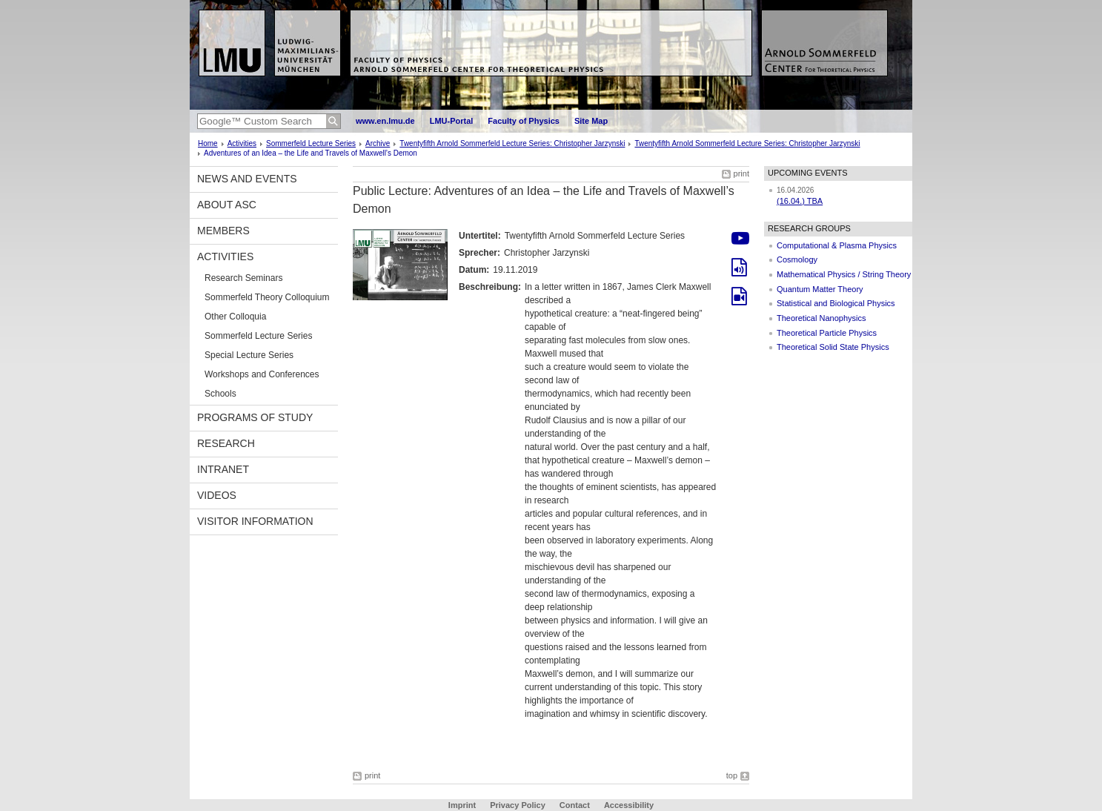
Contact (575, 805)
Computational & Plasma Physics (837, 245)
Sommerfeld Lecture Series (311, 143)
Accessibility (629, 805)
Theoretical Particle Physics (827, 332)
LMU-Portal (452, 120)
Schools (220, 393)
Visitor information (255, 521)
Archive (377, 143)
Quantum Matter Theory (820, 289)
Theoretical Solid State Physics (833, 346)
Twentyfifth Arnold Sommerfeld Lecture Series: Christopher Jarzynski (512, 143)
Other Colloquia (235, 316)
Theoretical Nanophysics (821, 318)
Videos (216, 495)
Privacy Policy (517, 805)
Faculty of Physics (524, 120)
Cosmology (797, 259)
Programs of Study (255, 417)
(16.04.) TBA (800, 200)
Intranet (223, 469)
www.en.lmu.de (385, 120)
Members (223, 230)
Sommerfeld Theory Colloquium (267, 297)
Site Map (591, 120)
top (731, 775)
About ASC (226, 205)
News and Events (247, 179)
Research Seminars (243, 278)
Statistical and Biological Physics (836, 303)
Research (226, 443)
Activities (242, 143)
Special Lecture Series (249, 355)
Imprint (462, 805)
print (741, 173)
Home (208, 143)
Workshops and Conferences (262, 374)
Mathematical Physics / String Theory (844, 274)
